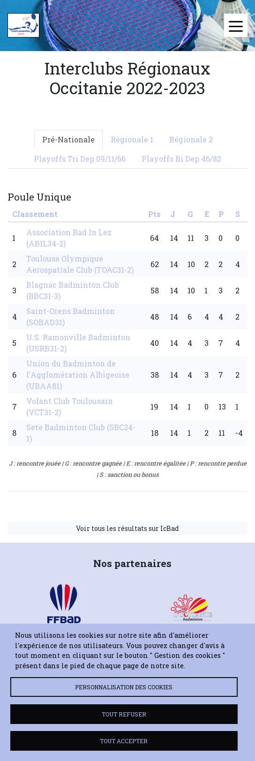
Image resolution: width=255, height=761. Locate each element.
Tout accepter (124, 741)
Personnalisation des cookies (123, 687)
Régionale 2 (191, 139)
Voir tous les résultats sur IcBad (127, 528)
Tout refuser (124, 714)
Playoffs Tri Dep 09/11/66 (80, 159)
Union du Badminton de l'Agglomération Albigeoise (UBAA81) (77, 374)
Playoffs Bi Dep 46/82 (181, 159)
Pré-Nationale (68, 139)
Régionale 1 (132, 139)
